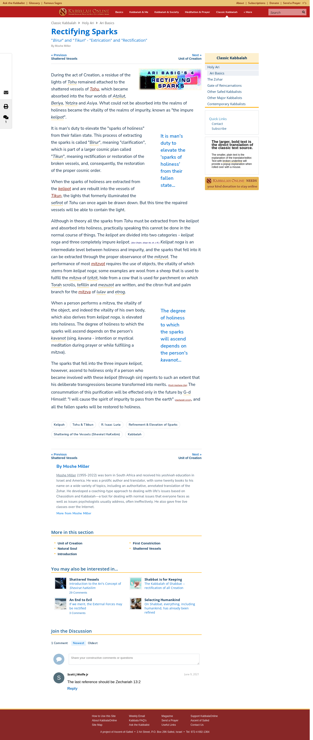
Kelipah (59, 425)
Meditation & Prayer (197, 12)
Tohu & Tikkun (82, 425)
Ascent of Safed (199, 720)
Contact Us (196, 724)
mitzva (84, 292)
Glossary (34, 3)
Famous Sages (53, 3)
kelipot (64, 189)
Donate (274, 3)
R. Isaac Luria (111, 425)
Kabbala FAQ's (138, 720)
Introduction (67, 554)
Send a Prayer (291, 3)
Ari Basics (107, 23)
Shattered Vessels (147, 548)
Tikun (56, 196)
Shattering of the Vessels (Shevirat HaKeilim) (87, 434)
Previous (90, 56)
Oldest (93, 643)
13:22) (183, 400)
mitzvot (98, 264)
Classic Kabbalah (226, 12)
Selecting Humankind (162, 600)
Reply (72, 688)
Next (167, 56)
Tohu (94, 89)
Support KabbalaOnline (204, 716)
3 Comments (77, 613)
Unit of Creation (70, 543)
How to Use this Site (104, 716)
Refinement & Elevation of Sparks (153, 425)
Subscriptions (256, 3)
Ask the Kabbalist (14, 3)
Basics (119, 12)
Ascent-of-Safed (123, 731)
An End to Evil (80, 600)
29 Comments (78, 592)
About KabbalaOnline (104, 720)
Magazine (167, 716)
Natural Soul (67, 548)
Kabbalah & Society (166, 12)
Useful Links (168, 724)
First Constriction (146, 543)
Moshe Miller (63, 46)
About (240, 3)
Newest (78, 643)
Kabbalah (135, 434)
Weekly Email (137, 716)
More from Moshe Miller (73, 513)
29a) (178, 385)
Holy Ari (88, 23)
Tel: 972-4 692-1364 (198, 731)
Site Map (97, 724)
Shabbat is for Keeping (163, 579)
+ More (248, 12)
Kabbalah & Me (138, 12)
